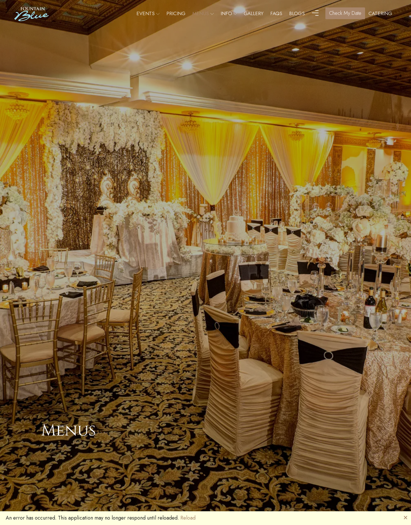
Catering (380, 13)
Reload (188, 518)
